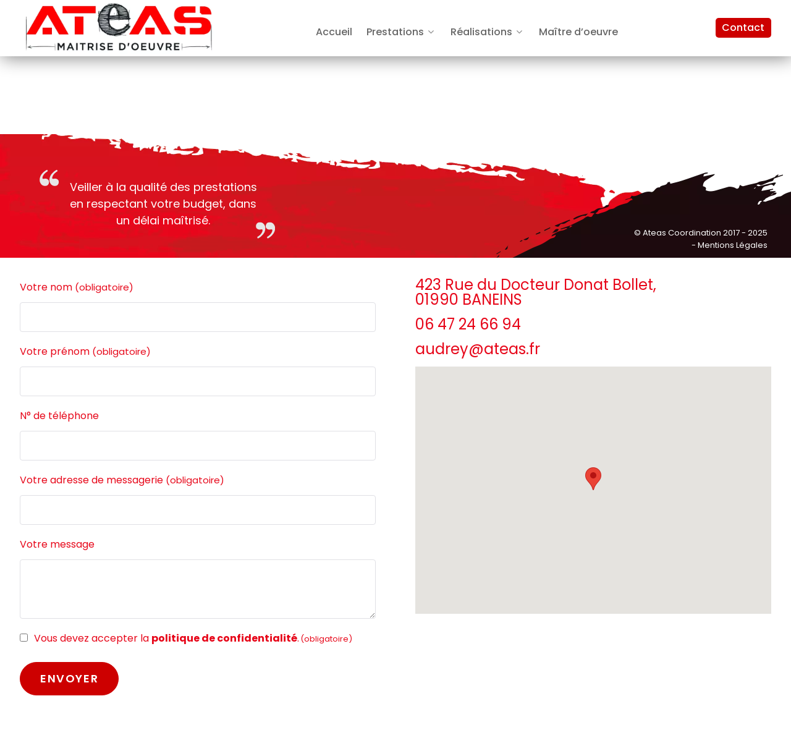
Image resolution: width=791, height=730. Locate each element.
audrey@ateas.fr (477, 349)
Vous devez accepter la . (193, 638)
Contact (743, 27)
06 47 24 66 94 (468, 324)
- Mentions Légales (730, 245)
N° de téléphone (59, 416)
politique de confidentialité (224, 638)
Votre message (57, 544)
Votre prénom (85, 351)
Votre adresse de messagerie (122, 480)
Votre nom (76, 287)
